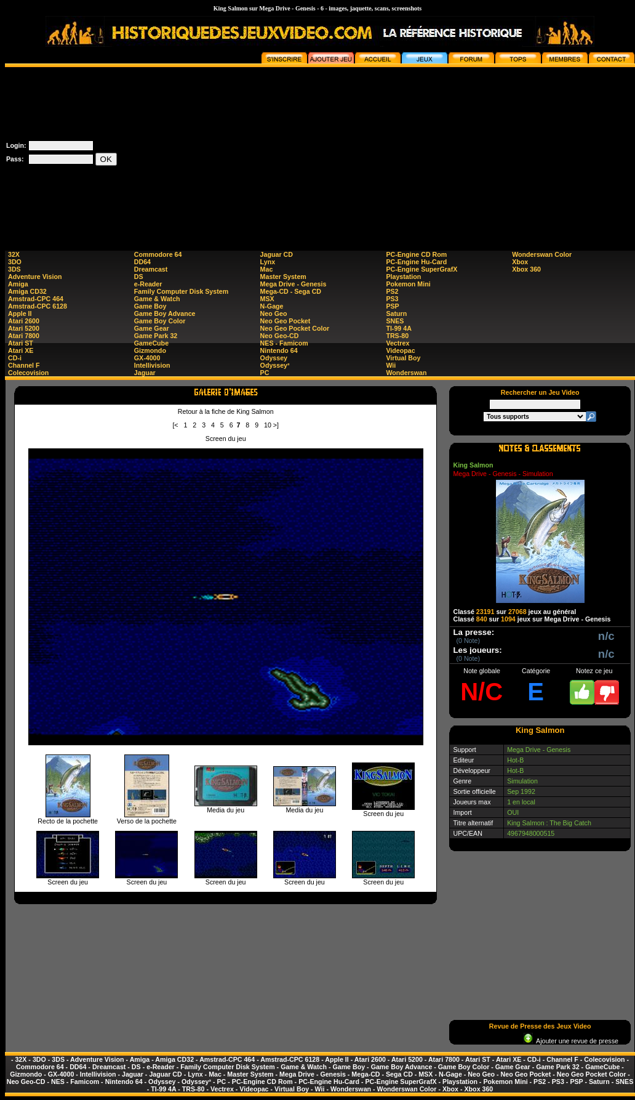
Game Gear (151, 328)
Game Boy (150, 306)
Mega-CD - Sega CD (290, 291)
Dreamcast (151, 269)
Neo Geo (273, 313)
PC (265, 372)
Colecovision (28, 372)
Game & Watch (157, 298)
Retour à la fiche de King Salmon (226, 411)
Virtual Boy (403, 358)
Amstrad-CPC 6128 (37, 306)
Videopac (400, 350)
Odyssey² (275, 365)
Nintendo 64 (279, 350)
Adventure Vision (35, 276)
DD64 (142, 261)
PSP (392, 306)
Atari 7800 (23, 335)
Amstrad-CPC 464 (35, 298)
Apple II (19, 313)
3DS (14, 269)
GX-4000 (147, 358)
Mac (266, 269)
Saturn (396, 313)
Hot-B (515, 760)
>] (276, 425)
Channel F (24, 365)
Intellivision (152, 365)
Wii (391, 365)
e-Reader (148, 284)
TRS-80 (397, 335)
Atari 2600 (23, 321)
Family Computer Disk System (181, 291)
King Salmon (473, 465)
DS (138, 276)
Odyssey (273, 358)
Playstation (403, 276)
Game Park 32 (156, 335)
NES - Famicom (284, 343)
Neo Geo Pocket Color (295, 328)
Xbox (520, 261)
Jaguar (145, 372)
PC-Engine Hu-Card (416, 261)
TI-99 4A (398, 328)
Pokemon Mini (408, 284)
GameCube (151, 343)
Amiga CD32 (27, 291)
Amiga (18, 284)
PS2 (392, 291)
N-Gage (272, 306)
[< (175, 425)
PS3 (392, 298)
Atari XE (20, 350)
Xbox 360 (526, 269)
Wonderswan (406, 372)
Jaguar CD (276, 254)
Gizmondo (150, 350)
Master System (283, 276)
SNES (395, 321)
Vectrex (397, 343)
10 (267, 425)
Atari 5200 (23, 328)
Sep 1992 (521, 791)
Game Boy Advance (165, 313)
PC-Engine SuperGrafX (421, 269)
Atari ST (20, 343)
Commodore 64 (158, 254)
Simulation (522, 781)
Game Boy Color (160, 321)
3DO (15, 261)
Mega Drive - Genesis (293, 284)
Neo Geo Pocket (285, 321)
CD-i (15, 358)
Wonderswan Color (542, 254)
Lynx (267, 261)
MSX (267, 298)
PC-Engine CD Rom (416, 254)
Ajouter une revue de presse (571, 1041)
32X (14, 254)
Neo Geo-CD (279, 335)
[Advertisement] (505, 153)
